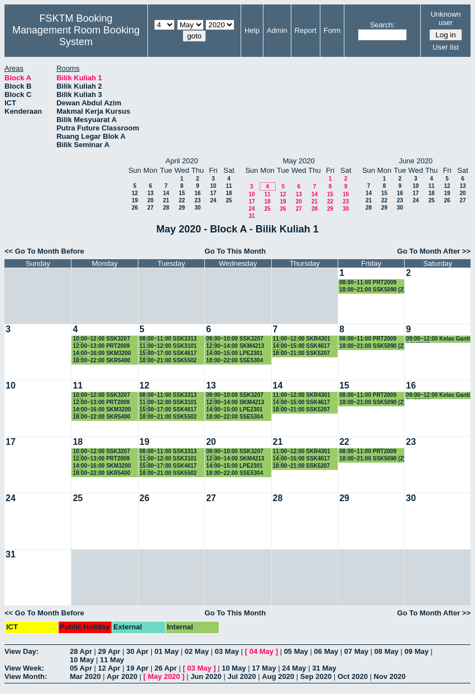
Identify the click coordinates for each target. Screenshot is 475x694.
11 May (112, 660)
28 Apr (81, 651)
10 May (82, 660)
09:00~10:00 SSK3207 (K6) (234, 339)
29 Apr (109, 651)
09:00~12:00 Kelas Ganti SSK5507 (438, 339)
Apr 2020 (122, 676)
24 (213, 200)
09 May (417, 651)
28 (166, 208)
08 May (387, 651)
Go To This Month (235, 251)
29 (182, 208)
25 (228, 200)
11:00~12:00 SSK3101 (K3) (168, 346)
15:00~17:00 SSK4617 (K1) (168, 353)
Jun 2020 (206, 676)
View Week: (24, 668)
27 (150, 208)
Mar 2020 (85, 676)
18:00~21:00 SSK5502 (168, 360)
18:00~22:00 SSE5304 (234, 360)
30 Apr (137, 651)
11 (228, 186)
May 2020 (164, 676)
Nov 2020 (390, 676)
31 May (324, 668)
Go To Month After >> (434, 251)
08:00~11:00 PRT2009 (367, 282)
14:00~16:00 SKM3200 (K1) (102, 353)
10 (213, 186)
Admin (277, 30)
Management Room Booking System (76, 36)
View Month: (25, 676)
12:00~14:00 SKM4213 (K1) (235, 346)
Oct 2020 (353, 676)
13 (150, 193)
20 (150, 200)
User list (446, 47)
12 (135, 193)
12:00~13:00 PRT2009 (101, 346)
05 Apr (81, 668)
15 (182, 193)
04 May (262, 651)
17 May (264, 668)
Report (305, 30)
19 (135, 200)
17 (213, 193)
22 (182, 200)
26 (135, 208)
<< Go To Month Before (44, 251)
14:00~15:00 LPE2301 (234, 353)
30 (197, 208)
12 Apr (109, 668)
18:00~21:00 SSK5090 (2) (372, 290)
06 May (326, 651)
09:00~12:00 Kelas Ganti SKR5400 (438, 395)
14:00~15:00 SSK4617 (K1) (301, 346)
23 (197, 200)
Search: (382, 25)
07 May (356, 651)
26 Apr (166, 668)
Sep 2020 (316, 676)
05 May (296, 651)
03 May (227, 651)
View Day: (21, 651)
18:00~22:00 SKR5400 (101, 360)
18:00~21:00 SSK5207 (301, 353)
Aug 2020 (278, 676)
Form (332, 30)
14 (166, 193)
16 (197, 193)
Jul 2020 (241, 676)
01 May (167, 651)
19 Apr (137, 668)
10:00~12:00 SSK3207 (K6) (101, 339)
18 (228, 193)
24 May (294, 668)
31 (251, 216)
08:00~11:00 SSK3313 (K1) (168, 339)
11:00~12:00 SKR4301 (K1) (301, 339)
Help (252, 30)
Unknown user (445, 18)
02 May (197, 651)
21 (166, 200)
